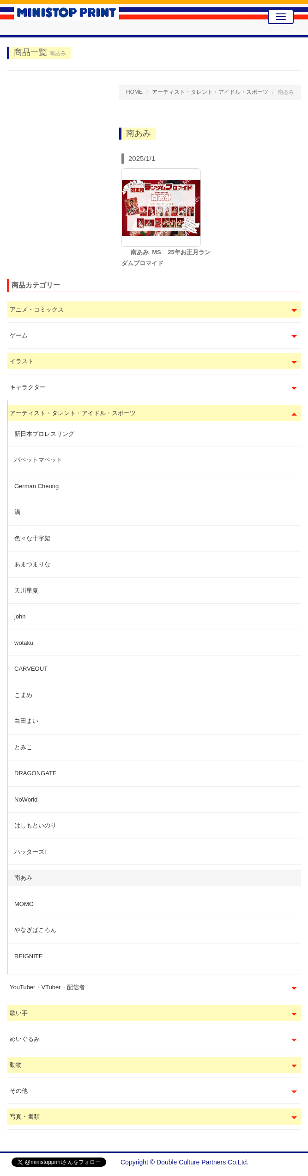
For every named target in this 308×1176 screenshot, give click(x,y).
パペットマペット (38, 459)
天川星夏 (26, 590)
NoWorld (25, 799)
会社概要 (283, 1162)
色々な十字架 (32, 538)
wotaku (23, 642)
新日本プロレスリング (44, 433)
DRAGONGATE (35, 773)
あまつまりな (32, 564)
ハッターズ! (30, 851)
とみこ (23, 747)
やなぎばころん (35, 929)
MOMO (24, 903)
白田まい (26, 720)
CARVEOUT (31, 668)
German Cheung (36, 486)
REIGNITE (28, 956)
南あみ (23, 877)
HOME (134, 92)
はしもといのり (35, 825)
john (20, 616)
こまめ (23, 695)
